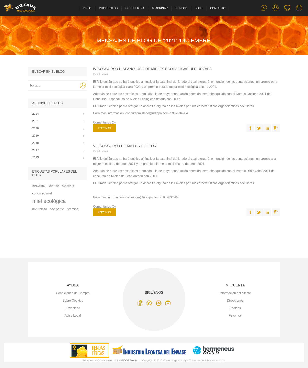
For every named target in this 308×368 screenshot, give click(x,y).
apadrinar (39, 185)
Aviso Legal (73, 315)
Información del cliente (235, 293)
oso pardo (57, 209)
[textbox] (53, 85)
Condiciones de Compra (73, 293)
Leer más (104, 128)
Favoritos (287, 8)
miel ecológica (49, 201)
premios (72, 209)
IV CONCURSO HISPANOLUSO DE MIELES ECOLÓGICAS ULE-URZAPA (152, 69)
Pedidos (235, 308)
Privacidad (72, 308)
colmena (68, 185)
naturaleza (39, 209)
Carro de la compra (299, 8)
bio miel (54, 185)
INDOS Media (129, 360)
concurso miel (42, 193)
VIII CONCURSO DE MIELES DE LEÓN (124, 146)
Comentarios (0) (104, 122)
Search (82, 85)
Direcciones (235, 300)
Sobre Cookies (72, 300)
